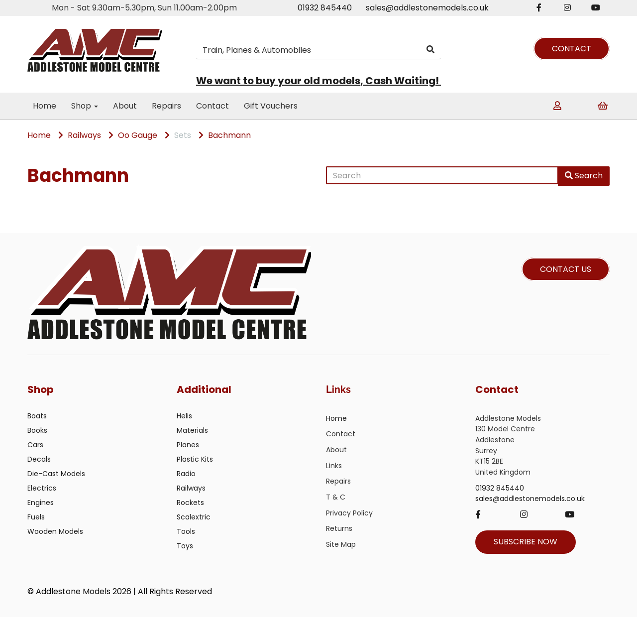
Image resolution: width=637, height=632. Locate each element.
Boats (37, 431)
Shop (84, 106)
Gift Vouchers (271, 106)
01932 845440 (325, 7)
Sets (182, 135)
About (125, 106)
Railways (84, 135)
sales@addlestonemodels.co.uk (427, 7)
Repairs (166, 106)
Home (44, 106)
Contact (212, 106)
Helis (184, 431)
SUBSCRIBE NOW (525, 556)
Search (584, 175)
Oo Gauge (137, 135)
